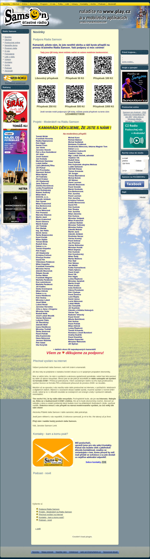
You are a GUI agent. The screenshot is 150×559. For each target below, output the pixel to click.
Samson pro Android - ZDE (134, 112)
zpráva (135, 166)
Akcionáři (9, 71)
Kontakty (8, 62)
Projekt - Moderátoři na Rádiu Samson (55, 512)
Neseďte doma (11, 45)
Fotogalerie (9, 54)
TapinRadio (139, 121)
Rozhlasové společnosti (15, 82)
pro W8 (128, 117)
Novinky (8, 37)
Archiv (7, 65)
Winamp (128, 121)
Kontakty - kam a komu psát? (51, 517)
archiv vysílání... (128, 62)
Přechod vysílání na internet (51, 514)
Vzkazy (8, 59)
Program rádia (11, 48)
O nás (7, 51)
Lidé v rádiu (10, 57)
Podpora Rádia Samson (49, 509)
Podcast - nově (45, 520)
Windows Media (134, 119)
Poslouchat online (12, 42)
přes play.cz (138, 117)
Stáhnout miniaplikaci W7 (135, 114)
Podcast (8, 68)
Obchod (8, 40)
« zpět (38, 529)
